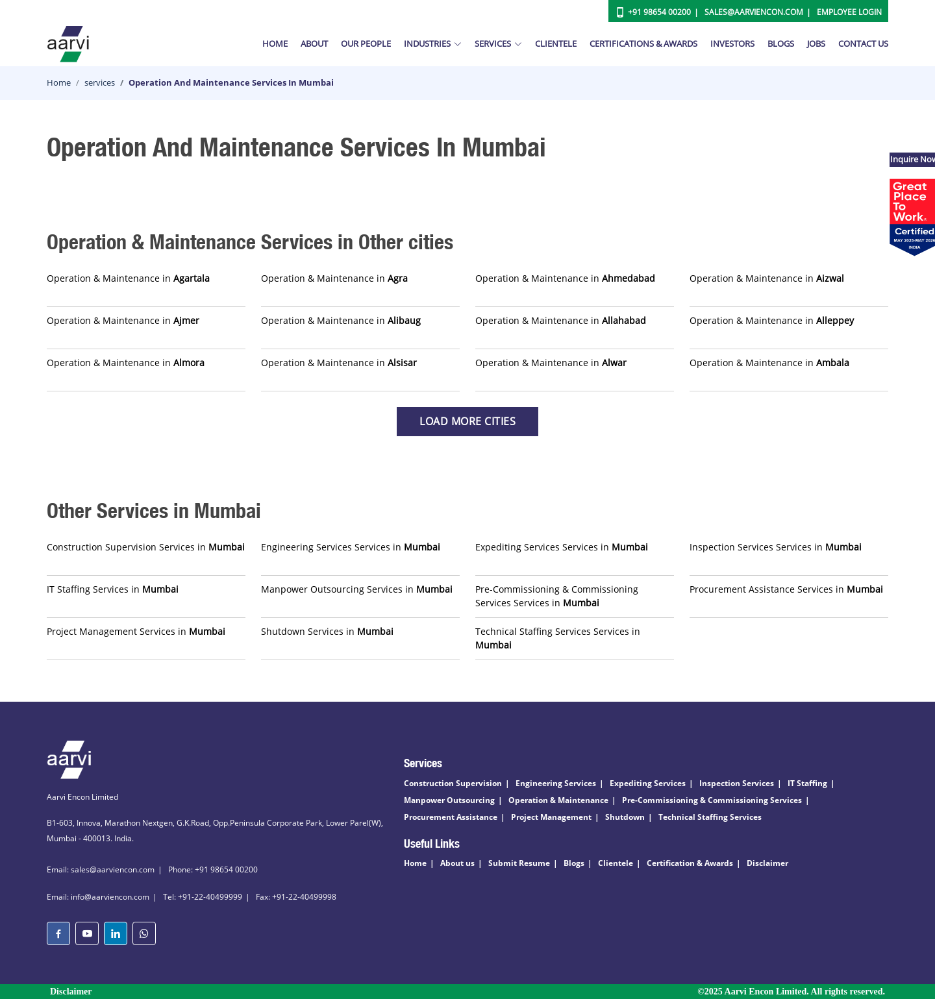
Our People (366, 43)
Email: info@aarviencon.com (98, 896)
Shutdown (625, 816)
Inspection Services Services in (776, 547)
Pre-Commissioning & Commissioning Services (712, 800)
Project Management (551, 816)
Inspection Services (736, 783)
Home (275, 43)
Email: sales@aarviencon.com (101, 869)
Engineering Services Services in (350, 547)
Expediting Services (648, 783)
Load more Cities (467, 421)
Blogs (780, 43)
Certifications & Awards (643, 43)
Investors (732, 43)
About (314, 43)
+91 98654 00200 (659, 12)
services (99, 82)
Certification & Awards (690, 863)
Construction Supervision (453, 783)
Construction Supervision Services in (146, 547)
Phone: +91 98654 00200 (213, 869)
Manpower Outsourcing (449, 800)
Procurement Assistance (450, 816)
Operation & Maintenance (558, 800)
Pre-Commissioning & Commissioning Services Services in (556, 596)
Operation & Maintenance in (128, 278)
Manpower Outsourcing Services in (357, 589)
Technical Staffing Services (710, 816)
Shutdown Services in (327, 631)
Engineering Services (556, 783)
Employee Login (849, 12)
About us (457, 863)
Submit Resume (519, 863)
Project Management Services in (136, 631)
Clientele (556, 43)
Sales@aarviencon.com (753, 12)
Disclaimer (767, 863)
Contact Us (863, 43)
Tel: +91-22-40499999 (202, 896)
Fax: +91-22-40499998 (296, 896)
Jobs (816, 43)
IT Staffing (807, 783)
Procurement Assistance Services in (786, 589)
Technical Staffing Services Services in (557, 638)
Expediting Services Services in (561, 547)
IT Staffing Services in (113, 589)
